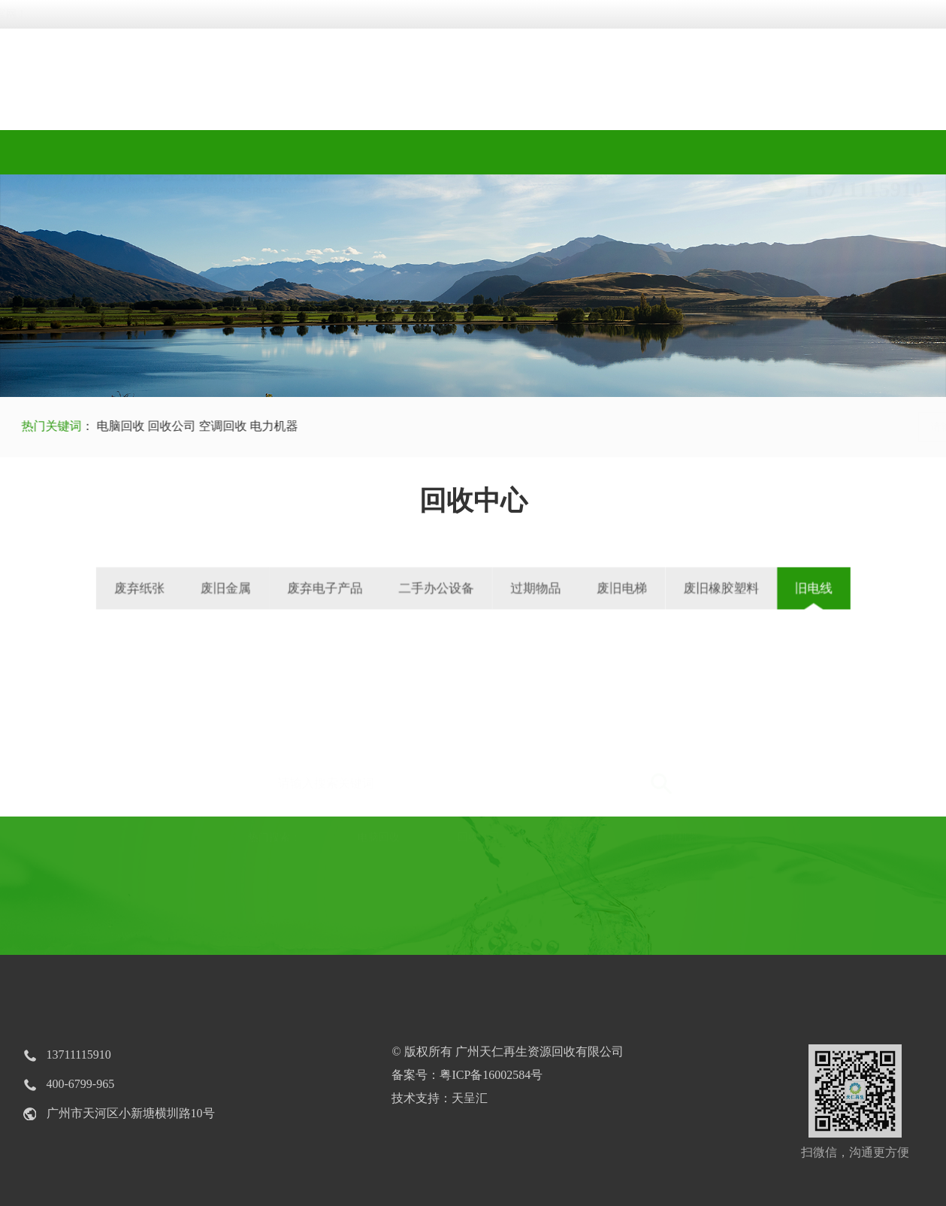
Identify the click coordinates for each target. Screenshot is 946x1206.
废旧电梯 (586, 588)
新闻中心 (731, 152)
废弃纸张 (219, 588)
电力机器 (262, 426)
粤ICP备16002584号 (491, 1074)
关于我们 (216, 152)
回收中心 (344, 152)
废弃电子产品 (359, 588)
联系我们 (859, 152)
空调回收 (212, 426)
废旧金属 (285, 588)
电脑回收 (109, 426)
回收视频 (473, 152)
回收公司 (160, 426)
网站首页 (86, 152)
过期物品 (520, 588)
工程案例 (602, 152)
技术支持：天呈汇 (439, 1098)
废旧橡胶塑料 (661, 588)
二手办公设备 (444, 588)
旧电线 (732, 588)
